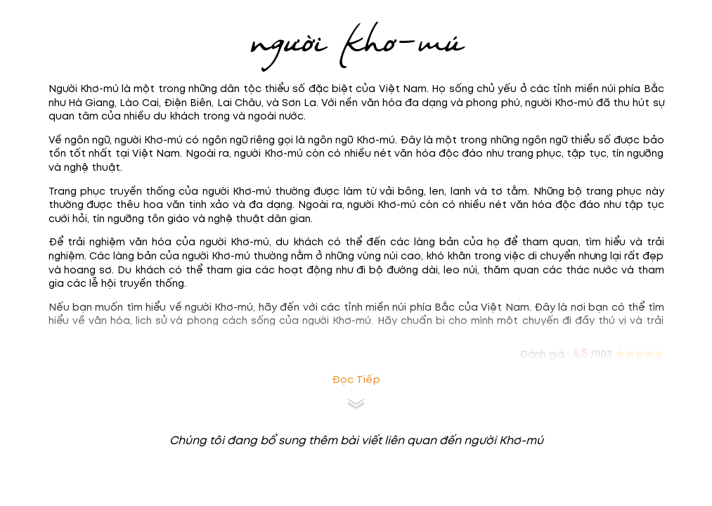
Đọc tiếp (356, 380)
